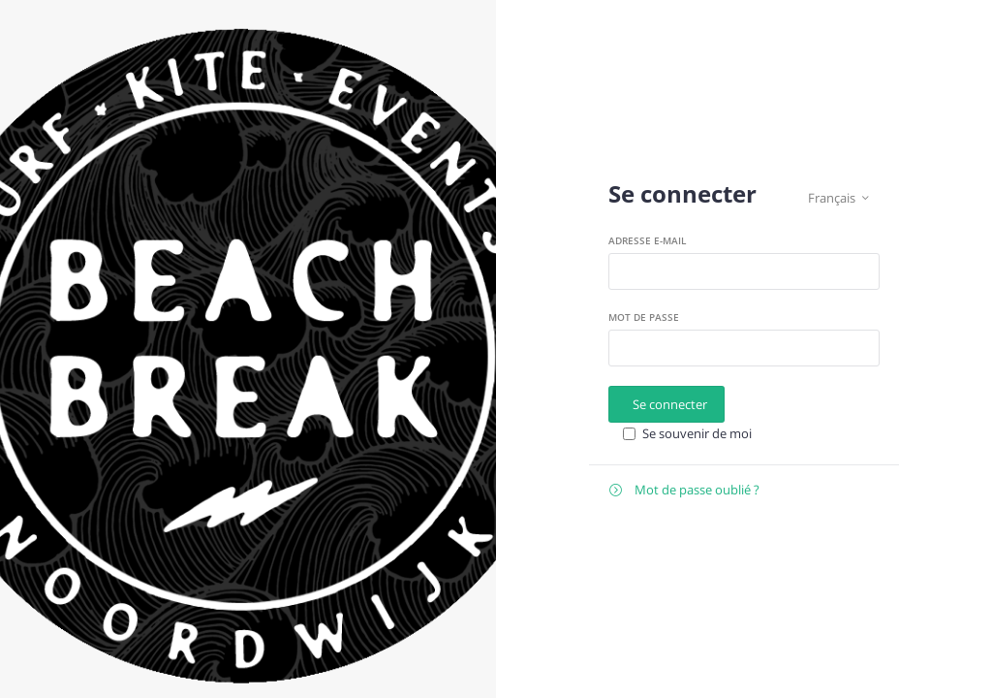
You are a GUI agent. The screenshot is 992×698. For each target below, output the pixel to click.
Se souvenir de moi (697, 433)
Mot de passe (643, 317)
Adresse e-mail (647, 240)
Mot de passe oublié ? (684, 490)
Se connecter (670, 404)
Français (838, 198)
